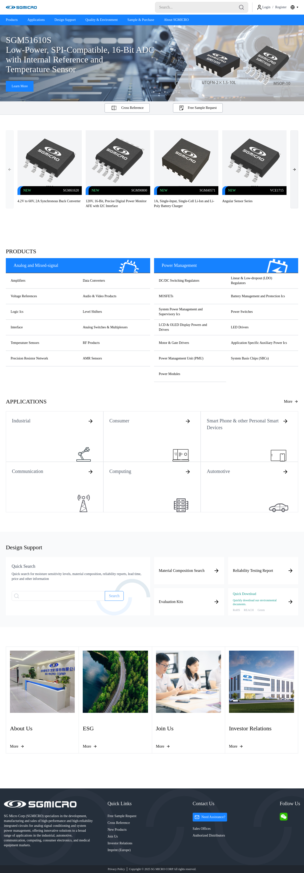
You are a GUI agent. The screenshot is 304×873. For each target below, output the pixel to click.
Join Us (112, 836)
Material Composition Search (189, 571)
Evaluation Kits (189, 602)
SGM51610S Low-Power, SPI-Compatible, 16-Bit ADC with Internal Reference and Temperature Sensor (81, 54)
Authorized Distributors (209, 835)
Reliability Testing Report (263, 571)
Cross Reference (118, 823)
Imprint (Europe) (119, 850)
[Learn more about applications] (291, 401)
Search (114, 596)
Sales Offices (202, 828)
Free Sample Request (121, 816)
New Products (117, 829)
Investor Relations (119, 843)
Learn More (20, 86)
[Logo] (21, 7)
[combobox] (294, 7)
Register (281, 7)
